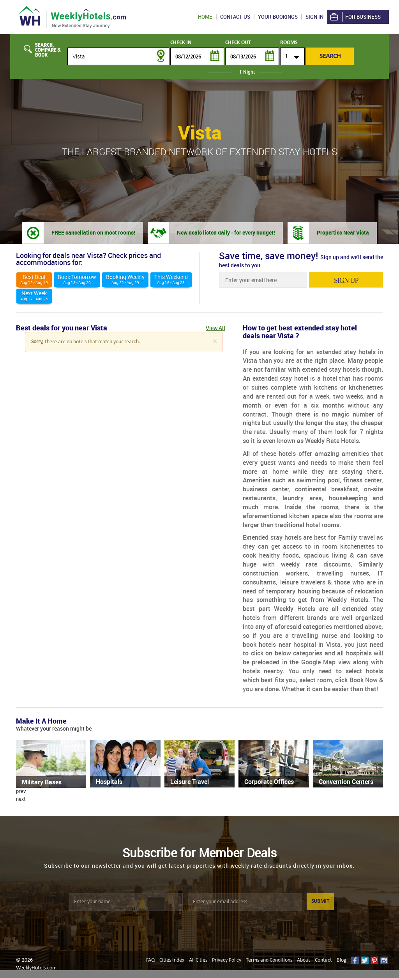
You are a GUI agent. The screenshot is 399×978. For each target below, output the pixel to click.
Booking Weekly (125, 279)
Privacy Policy (226, 960)
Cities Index (171, 960)
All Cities (198, 960)
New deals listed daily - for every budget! (226, 232)
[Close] (215, 341)
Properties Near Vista (343, 232)
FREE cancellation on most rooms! (93, 232)
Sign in (314, 16)
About (303, 960)
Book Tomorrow (77, 279)
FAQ (150, 960)
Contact (323, 960)
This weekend (171, 279)
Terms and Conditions (269, 960)
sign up (346, 280)
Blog (341, 960)
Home (205, 16)
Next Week (34, 296)
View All (215, 328)
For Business (355, 17)
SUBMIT (320, 901)
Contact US (235, 16)
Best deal (34, 279)
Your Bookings (278, 16)
